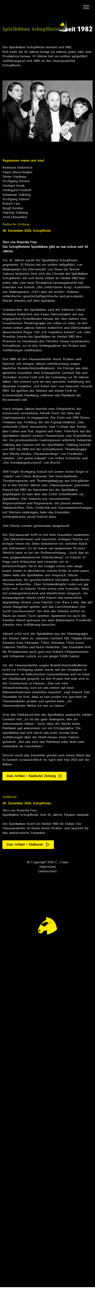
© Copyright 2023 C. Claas (47, 862)
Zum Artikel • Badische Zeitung (34, 776)
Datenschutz (47, 871)
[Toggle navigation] (86, 7)
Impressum (47, 866)
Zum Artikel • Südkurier (28, 845)
